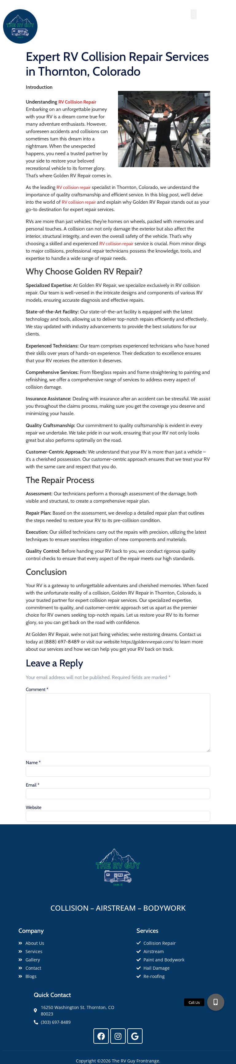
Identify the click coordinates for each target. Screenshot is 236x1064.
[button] (194, 14)
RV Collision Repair (77, 102)
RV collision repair (74, 187)
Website (33, 807)
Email (32, 785)
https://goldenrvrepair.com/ (147, 642)
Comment (37, 689)
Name (33, 762)
